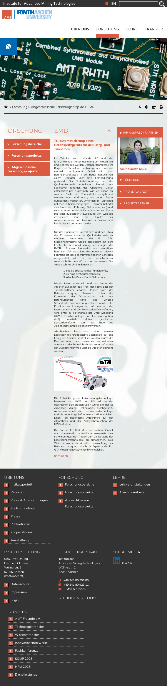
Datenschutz (20, 584)
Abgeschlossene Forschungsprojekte (57, 107)
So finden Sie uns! (77, 598)
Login (15, 600)
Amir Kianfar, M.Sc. (133, 169)
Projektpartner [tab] (136, 203)
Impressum (19, 592)
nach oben (61, 456)
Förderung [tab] (132, 180)
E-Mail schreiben (74, 589)
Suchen (162, 4)
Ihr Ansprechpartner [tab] (140, 132)
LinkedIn (122, 563)
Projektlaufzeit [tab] (136, 191)
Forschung (19, 107)
